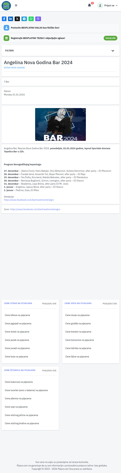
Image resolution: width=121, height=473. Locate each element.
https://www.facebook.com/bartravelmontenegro (29, 199)
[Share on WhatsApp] (31, 19)
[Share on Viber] (38, 19)
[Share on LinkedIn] (10, 19)
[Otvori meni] (16, 5)
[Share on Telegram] (24, 19)
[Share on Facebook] (4, 19)
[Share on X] (17, 19)
